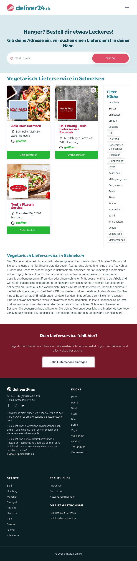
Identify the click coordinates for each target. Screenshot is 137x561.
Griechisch (114, 154)
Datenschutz (57, 491)
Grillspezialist (116, 160)
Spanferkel (114, 209)
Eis (110, 132)
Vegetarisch (115, 233)
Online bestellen (28, 154)
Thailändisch (116, 221)
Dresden (11, 524)
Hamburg (12, 491)
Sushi (112, 215)
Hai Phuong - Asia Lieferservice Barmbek (73, 128)
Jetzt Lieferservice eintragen (68, 362)
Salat (74, 408)
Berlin (10, 485)
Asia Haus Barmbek (26, 125)
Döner (74, 419)
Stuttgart (12, 502)
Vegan (112, 227)
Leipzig (11, 529)
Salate (112, 203)
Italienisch (114, 173)
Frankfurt (12, 507)
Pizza (112, 197)
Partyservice (115, 185)
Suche (110, 58)
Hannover (12, 513)
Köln (9, 518)
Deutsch (113, 126)
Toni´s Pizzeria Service (22, 206)
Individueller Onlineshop (63, 518)
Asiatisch (114, 102)
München (12, 496)
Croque (113, 120)
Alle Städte (13, 535)
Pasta (112, 191)
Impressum (56, 485)
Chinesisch (115, 114)
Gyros (112, 167)
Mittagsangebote (118, 179)
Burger (112, 108)
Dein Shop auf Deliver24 (63, 513)
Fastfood (114, 139)
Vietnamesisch (117, 239)
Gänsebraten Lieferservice (116, 147)
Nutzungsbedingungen (62, 496)
